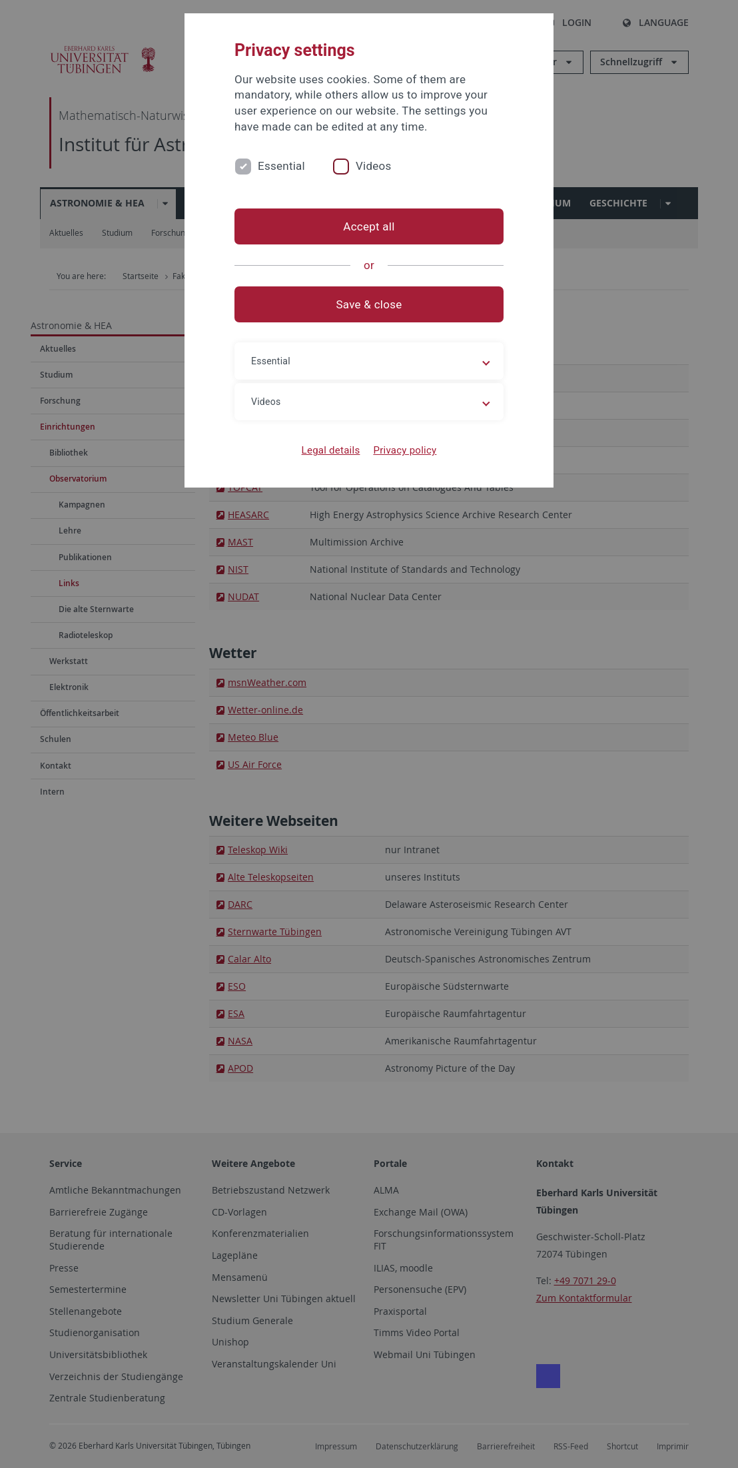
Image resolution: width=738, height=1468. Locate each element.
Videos (374, 166)
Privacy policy (404, 450)
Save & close (369, 304)
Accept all (368, 226)
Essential (281, 166)
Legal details (331, 450)
